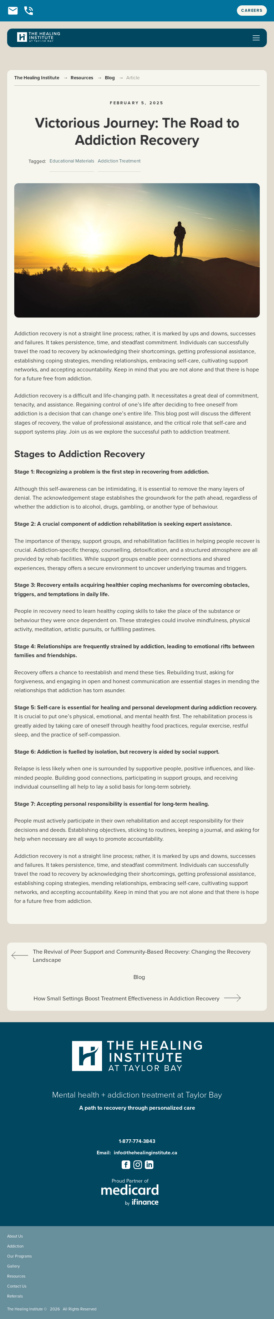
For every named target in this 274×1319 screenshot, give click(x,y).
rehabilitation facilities (161, 541)
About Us (15, 1236)
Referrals (15, 1296)
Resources (82, 77)
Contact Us (16, 1286)
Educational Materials (72, 161)
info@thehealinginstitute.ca (145, 1152)
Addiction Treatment (119, 161)
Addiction (15, 1246)
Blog (110, 77)
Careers (252, 10)
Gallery (13, 1266)
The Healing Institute (36, 77)
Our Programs (19, 1256)
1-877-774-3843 (137, 1141)
